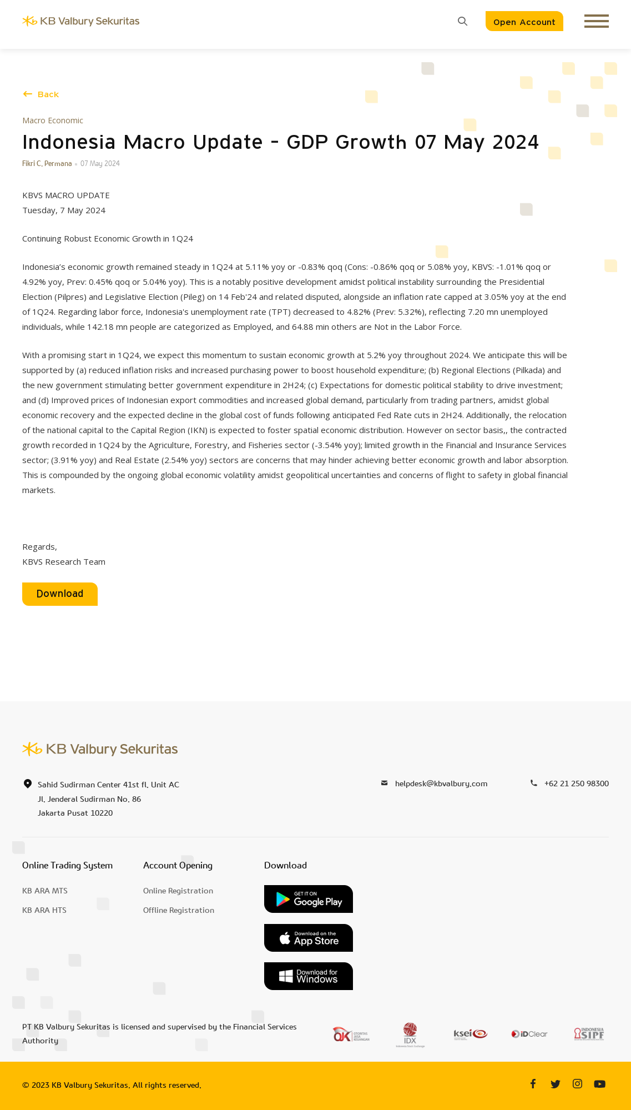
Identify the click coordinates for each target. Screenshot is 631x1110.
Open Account (524, 22)
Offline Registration (178, 910)
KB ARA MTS (45, 891)
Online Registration (178, 891)
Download (60, 594)
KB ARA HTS (44, 910)
